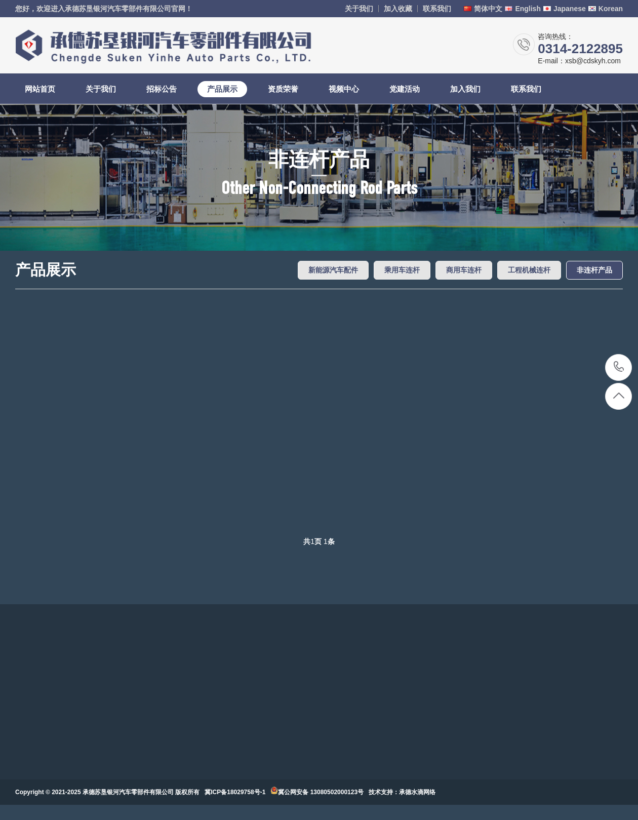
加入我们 (465, 89)
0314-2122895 (619, 367)
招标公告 (161, 89)
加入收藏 (398, 9)
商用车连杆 (464, 270)
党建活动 (404, 89)
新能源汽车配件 (333, 270)
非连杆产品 (594, 270)
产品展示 (222, 89)
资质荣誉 (283, 89)
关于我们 (359, 9)
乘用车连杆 (402, 270)
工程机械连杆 (529, 270)
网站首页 (40, 89)
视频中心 (344, 89)
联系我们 (437, 9)
